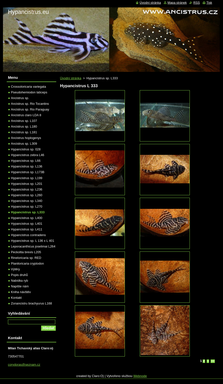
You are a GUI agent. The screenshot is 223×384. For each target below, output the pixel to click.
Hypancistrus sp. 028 (26, 149)
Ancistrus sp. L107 (24, 121)
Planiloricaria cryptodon (27, 263)
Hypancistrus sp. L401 (26, 223)
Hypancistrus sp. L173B (27, 172)
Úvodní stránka (70, 78)
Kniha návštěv (21, 292)
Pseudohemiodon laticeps (29, 92)
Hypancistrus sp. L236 (26, 189)
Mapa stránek (177, 2)
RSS (196, 2)
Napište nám (20, 286)
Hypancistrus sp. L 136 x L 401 (32, 241)
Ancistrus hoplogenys (26, 138)
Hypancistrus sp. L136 (26, 166)
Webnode (140, 376)
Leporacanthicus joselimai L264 (33, 246)
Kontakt (16, 298)
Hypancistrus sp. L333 (28, 212)
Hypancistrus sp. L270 (26, 206)
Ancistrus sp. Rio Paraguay (30, 109)
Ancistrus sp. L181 (24, 132)
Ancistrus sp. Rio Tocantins (30, 104)
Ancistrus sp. (20, 98)
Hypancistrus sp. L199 (26, 178)
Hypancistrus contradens (28, 235)
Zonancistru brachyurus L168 (31, 303)
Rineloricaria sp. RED (26, 258)
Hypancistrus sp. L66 (26, 161)
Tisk (209, 2)
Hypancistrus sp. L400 (26, 218)
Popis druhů (19, 275)
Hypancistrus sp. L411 (26, 229)
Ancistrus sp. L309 (24, 143)
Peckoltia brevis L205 (26, 252)
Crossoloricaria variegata (28, 86)
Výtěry (15, 269)
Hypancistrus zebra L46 (27, 155)
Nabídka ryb (19, 280)
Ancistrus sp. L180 (24, 126)
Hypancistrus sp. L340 (26, 201)
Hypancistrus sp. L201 (26, 184)
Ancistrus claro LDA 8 (26, 115)
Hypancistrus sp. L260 (26, 195)
